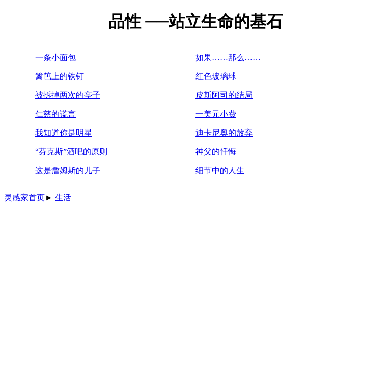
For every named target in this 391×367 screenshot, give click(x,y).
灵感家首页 (24, 197)
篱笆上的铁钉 (59, 76)
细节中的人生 (220, 170)
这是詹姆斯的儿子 (67, 170)
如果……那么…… (228, 57)
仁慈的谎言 (55, 114)
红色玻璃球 (216, 76)
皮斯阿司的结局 (224, 95)
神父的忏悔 (216, 151)
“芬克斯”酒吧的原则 (71, 151)
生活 (63, 197)
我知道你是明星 (63, 132)
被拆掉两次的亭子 (67, 95)
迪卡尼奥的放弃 (224, 132)
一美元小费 (216, 114)
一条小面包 (55, 57)
